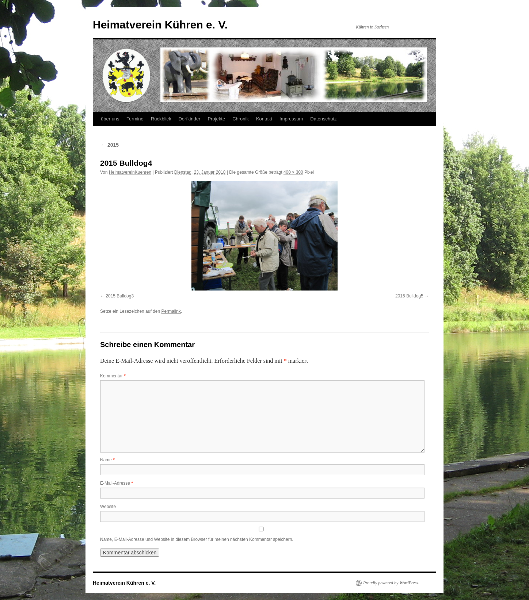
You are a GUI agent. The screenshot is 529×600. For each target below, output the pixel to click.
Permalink (170, 311)
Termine (135, 119)
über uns (110, 119)
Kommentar (113, 375)
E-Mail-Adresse (116, 483)
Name (107, 459)
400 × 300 (293, 172)
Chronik (240, 119)
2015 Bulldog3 (120, 296)
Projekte (216, 119)
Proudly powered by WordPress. (391, 582)
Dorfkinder (189, 119)
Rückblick (161, 119)
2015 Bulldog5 (409, 296)
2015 (109, 145)
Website (108, 506)
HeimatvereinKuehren (130, 172)
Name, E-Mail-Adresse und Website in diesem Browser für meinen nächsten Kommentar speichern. (196, 539)
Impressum (291, 119)
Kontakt (264, 119)
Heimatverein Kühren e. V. (160, 25)
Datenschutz (323, 119)
